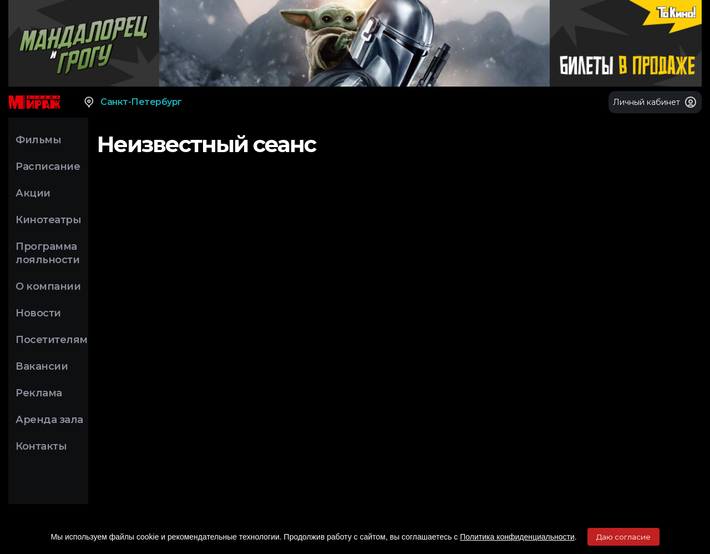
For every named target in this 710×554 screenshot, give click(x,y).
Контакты (41, 446)
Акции (33, 193)
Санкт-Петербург (132, 102)
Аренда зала (49, 420)
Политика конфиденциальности (517, 536)
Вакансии (42, 366)
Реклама (39, 393)
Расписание (48, 166)
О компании (48, 286)
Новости (38, 313)
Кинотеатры (48, 220)
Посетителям (52, 340)
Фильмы (38, 140)
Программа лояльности (47, 253)
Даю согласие (623, 536)
